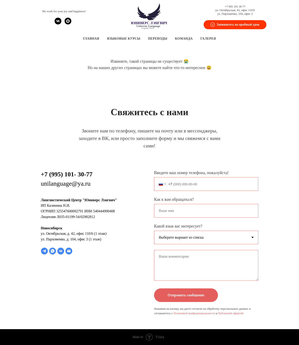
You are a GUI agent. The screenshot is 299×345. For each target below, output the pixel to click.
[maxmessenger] (68, 23)
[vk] (58, 23)
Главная (91, 38)
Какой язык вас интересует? (178, 226)
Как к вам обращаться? (174, 199)
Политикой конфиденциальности (194, 313)
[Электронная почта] (68, 251)
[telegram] (44, 251)
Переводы (157, 38)
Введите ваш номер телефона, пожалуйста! (191, 172)
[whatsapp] (52, 251)
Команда (184, 38)
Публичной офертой (230, 313)
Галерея (208, 38)
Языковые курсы (123, 38)
